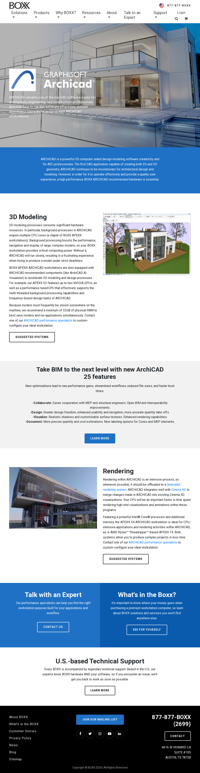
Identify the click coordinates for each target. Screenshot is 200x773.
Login (181, 12)
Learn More (99, 438)
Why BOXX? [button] (66, 15)
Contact (177, 736)
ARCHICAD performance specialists (48, 320)
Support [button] (160, 15)
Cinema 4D (179, 490)
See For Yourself (147, 629)
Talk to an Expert (132, 15)
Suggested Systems (32, 337)
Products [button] (41, 15)
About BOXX (18, 717)
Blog (12, 752)
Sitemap (15, 759)
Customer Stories (22, 731)
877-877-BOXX (179, 5)
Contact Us (53, 626)
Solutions (19, 15)
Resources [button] (91, 15)
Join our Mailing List (100, 719)
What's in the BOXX (24, 724)
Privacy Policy (20, 738)
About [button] (112, 15)
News (13, 745)
